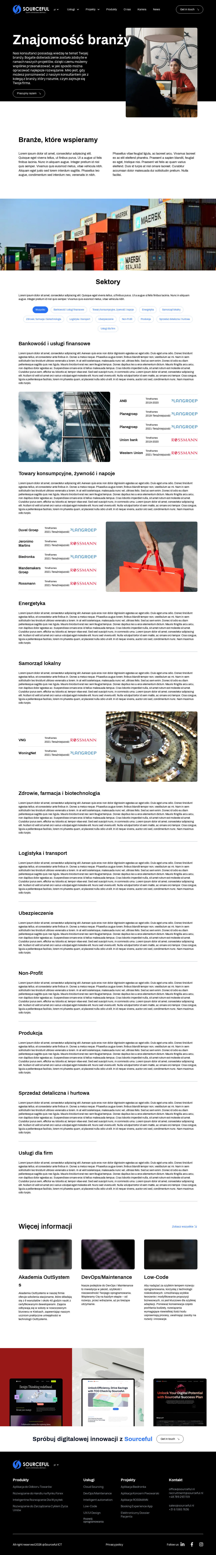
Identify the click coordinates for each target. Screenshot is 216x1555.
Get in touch (187, 9)
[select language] (56, 9)
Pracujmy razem (29, 93)
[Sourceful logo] (31, 9)
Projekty (93, 9)
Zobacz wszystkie (182, 1226)
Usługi (73, 9)
